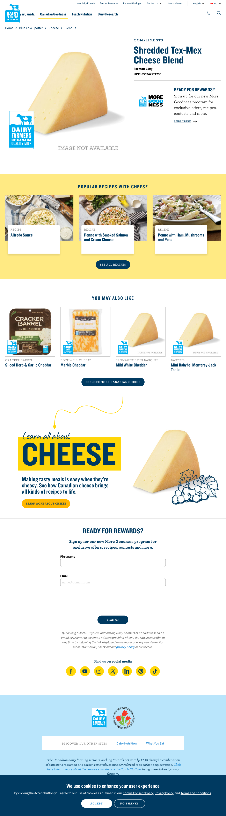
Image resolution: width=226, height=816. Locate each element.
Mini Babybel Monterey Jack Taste (193, 367)
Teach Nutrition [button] (103, 14)
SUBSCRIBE (185, 121)
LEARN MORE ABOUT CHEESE (46, 503)
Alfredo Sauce (21, 235)
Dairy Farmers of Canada (12, 12)
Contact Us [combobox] (152, 3)
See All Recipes (113, 264)
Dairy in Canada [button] (39, 14)
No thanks (129, 803)
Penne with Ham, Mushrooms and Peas (181, 237)
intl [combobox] (215, 3)
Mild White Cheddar (131, 365)
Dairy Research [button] (132, 14)
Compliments (148, 40)
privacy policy (125, 647)
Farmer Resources (109, 3)
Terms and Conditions (196, 793)
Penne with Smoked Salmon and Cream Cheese (106, 237)
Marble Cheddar (73, 365)
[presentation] (113, 601)
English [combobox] (197, 3)
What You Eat (155, 743)
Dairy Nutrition (126, 743)
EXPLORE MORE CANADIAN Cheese (113, 382)
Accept (96, 803)
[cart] (209, 14)
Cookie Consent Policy (138, 793)
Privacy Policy (164, 793)
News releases (175, 3)
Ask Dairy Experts (86, 3)
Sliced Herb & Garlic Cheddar (28, 365)
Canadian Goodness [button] (71, 14)
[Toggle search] (219, 14)
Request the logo (132, 3)
